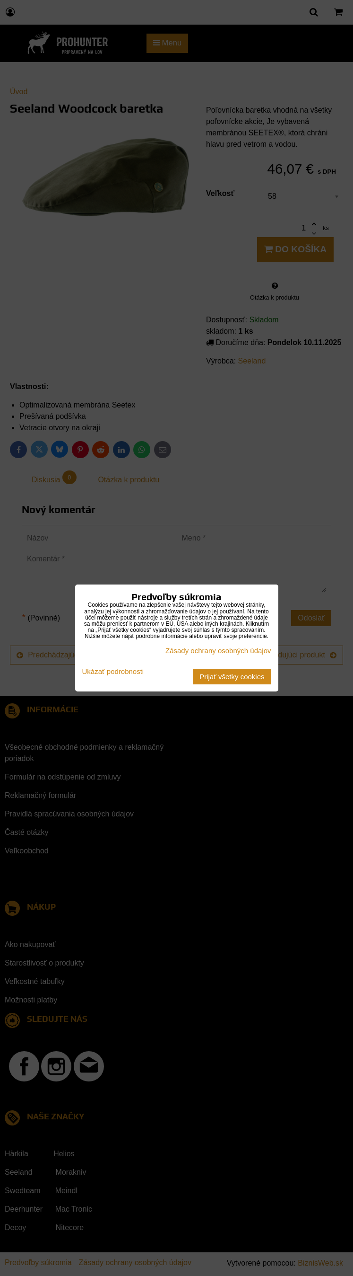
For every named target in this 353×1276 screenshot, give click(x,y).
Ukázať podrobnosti (113, 671)
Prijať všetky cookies (231, 677)
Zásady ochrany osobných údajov (218, 651)
